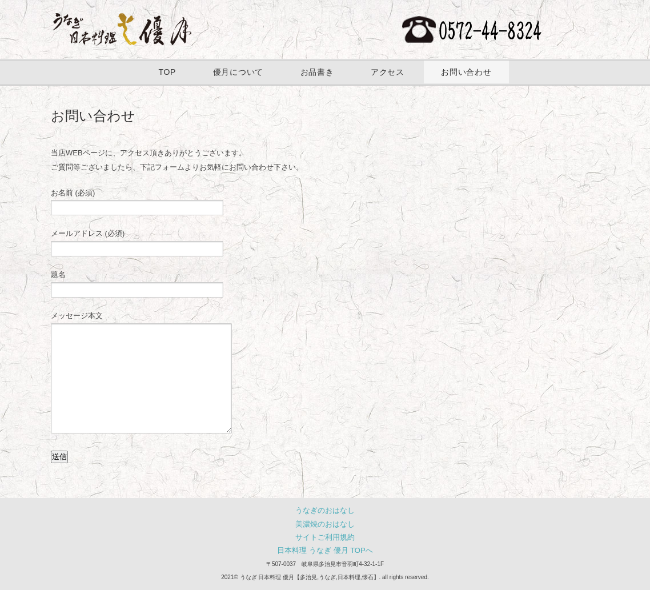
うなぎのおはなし (325, 510)
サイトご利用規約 (325, 537)
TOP (167, 72)
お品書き (317, 72)
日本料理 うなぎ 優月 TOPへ (324, 550)
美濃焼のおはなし (325, 524)
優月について (238, 72)
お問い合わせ (466, 72)
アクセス (387, 72)
